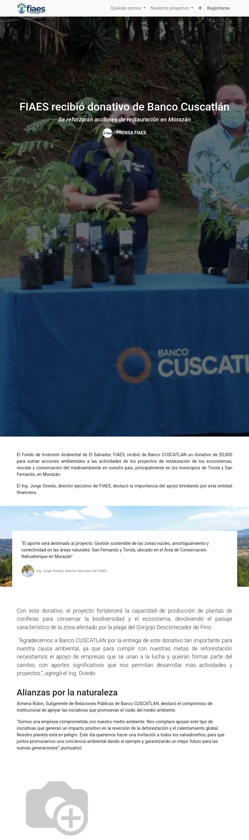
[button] (200, 8)
